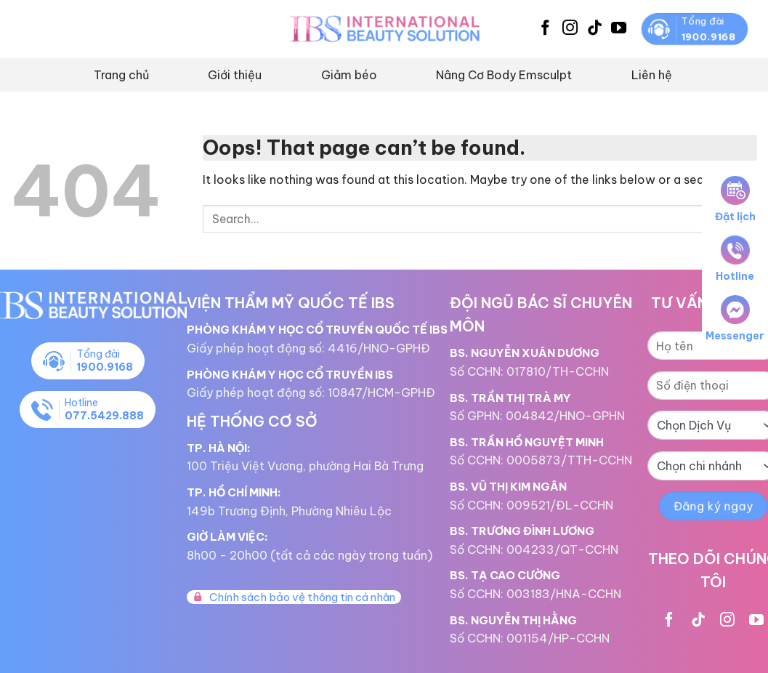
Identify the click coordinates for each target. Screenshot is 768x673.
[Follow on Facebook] (545, 28)
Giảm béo (349, 75)
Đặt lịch (735, 199)
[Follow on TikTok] (594, 28)
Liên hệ (651, 75)
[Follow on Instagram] (570, 28)
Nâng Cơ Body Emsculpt (504, 75)
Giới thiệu (235, 75)
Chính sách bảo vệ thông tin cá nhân (294, 597)
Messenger (735, 318)
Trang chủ (121, 75)
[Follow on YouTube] (618, 28)
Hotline (735, 259)
